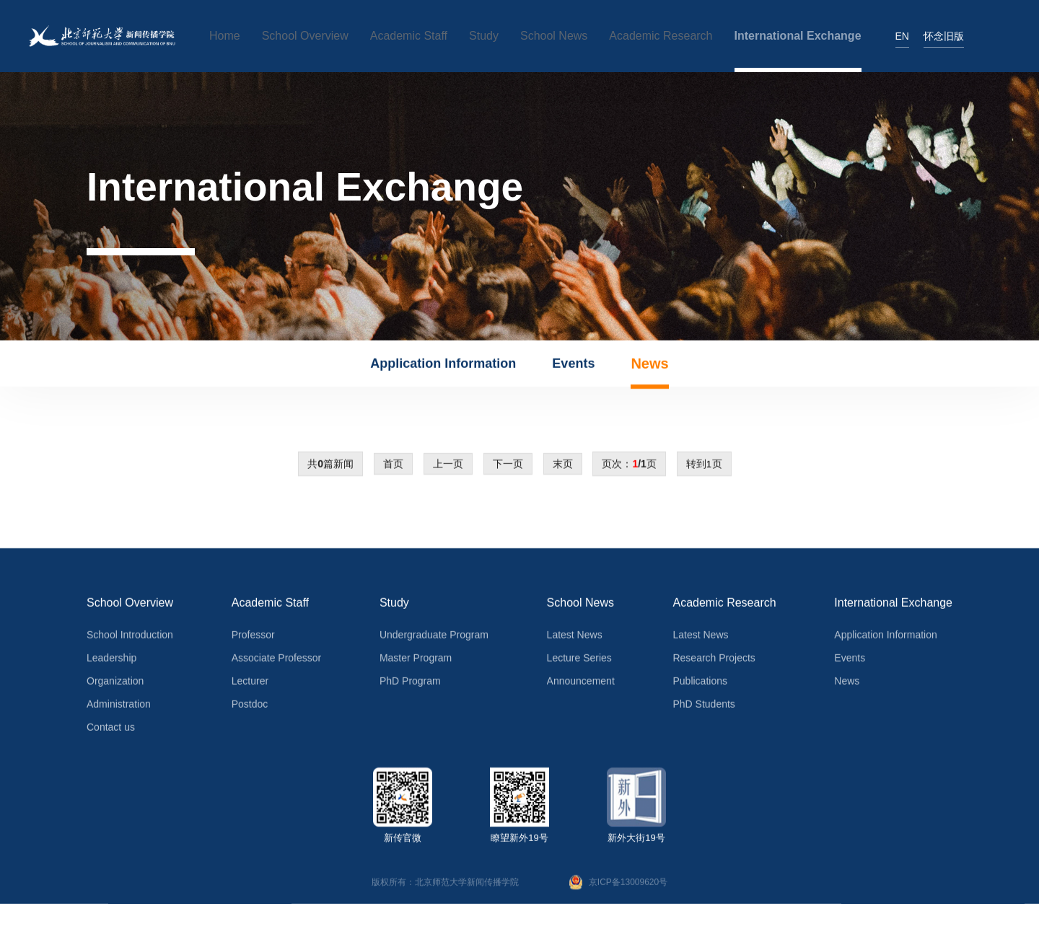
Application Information (443, 366)
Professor (253, 637)
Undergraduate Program (434, 637)
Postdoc (250, 707)
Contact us (111, 730)
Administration (119, 707)
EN (902, 36)
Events (573, 366)
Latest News (574, 637)
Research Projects (713, 661)
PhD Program (410, 684)
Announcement (581, 684)
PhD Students (703, 707)
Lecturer (250, 684)
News (649, 366)
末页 (563, 466)
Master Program (416, 661)
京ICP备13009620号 (618, 885)
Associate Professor (277, 661)
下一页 (508, 466)
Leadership (111, 661)
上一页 (448, 466)
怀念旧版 (944, 36)
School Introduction (130, 637)
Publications (699, 684)
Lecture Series (579, 661)
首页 (393, 466)
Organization (115, 684)
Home (224, 36)
